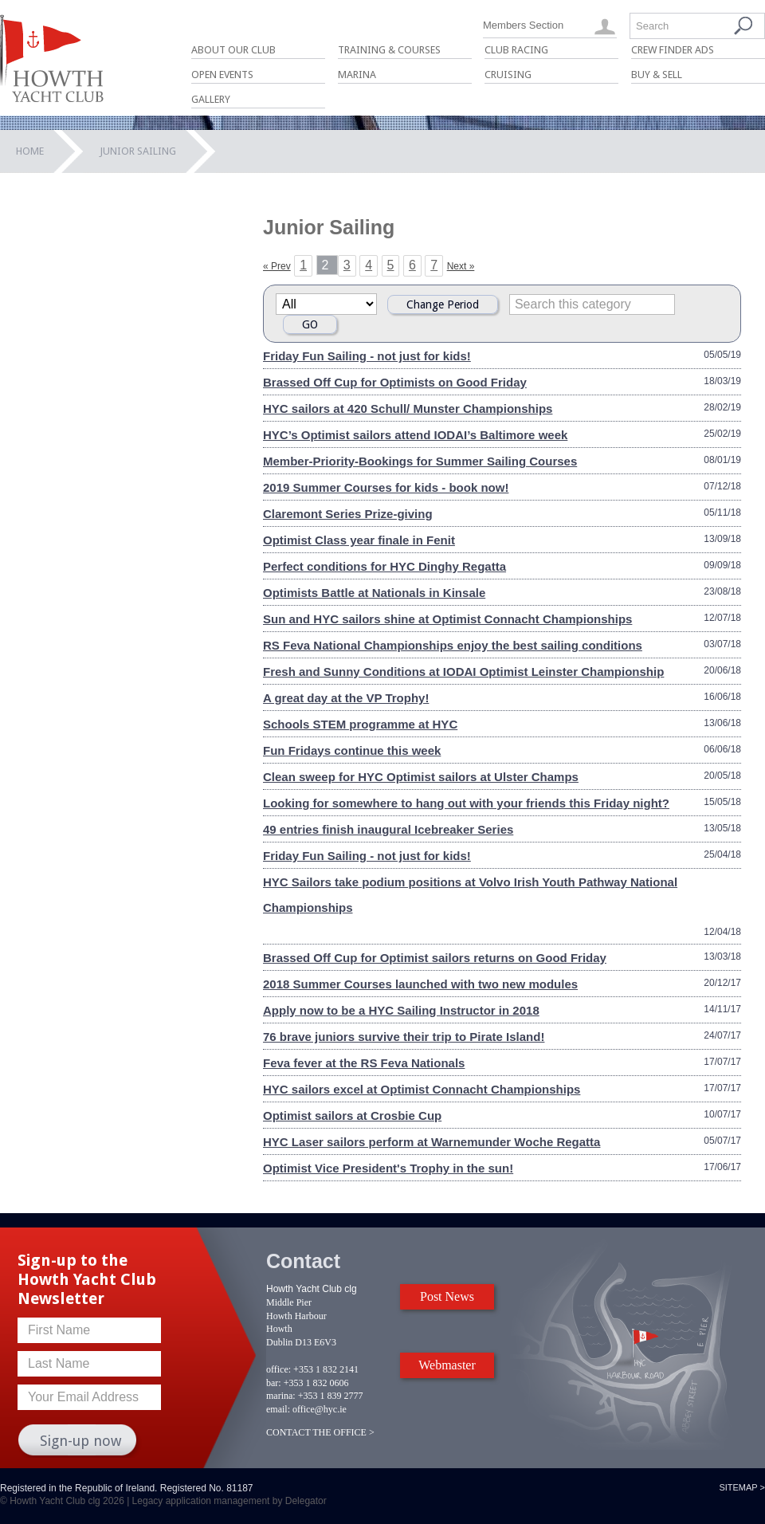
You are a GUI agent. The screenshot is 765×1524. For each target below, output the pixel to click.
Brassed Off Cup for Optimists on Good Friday (395, 382)
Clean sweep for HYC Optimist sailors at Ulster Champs (421, 777)
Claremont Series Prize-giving (348, 513)
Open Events (222, 75)
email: (278, 1409)
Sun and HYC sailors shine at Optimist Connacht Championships (447, 619)
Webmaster (447, 1365)
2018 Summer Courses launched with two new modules (420, 984)
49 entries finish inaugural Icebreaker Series (388, 829)
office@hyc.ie (319, 1409)
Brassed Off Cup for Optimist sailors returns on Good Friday (434, 957)
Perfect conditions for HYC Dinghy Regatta (384, 566)
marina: (281, 1395)
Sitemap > (742, 1487)
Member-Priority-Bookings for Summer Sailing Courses (420, 461)
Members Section (523, 25)
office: (278, 1369)
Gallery (210, 99)
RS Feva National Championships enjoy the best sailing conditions (452, 645)
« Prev (277, 266)
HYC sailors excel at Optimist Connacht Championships (421, 1089)
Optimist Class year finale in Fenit (359, 540)
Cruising (508, 75)
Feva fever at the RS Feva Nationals (364, 1063)
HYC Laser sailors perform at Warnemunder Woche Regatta (431, 1142)
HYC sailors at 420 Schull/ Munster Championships (407, 408)
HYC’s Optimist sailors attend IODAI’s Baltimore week (415, 435)
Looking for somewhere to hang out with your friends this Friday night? (466, 803)
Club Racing (516, 50)
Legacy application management (201, 1500)
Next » (461, 266)
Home (30, 151)
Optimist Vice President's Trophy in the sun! (388, 1168)
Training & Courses (389, 50)
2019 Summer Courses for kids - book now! (385, 487)
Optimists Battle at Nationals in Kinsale (374, 592)
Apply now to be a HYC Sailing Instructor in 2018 (401, 1010)
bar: (273, 1382)
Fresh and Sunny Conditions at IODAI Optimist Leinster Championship (463, 671)
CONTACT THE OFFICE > (320, 1432)
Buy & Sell (656, 75)
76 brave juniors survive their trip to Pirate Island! (403, 1036)
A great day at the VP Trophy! (346, 698)
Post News (447, 1296)
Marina (357, 75)
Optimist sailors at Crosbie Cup (352, 1115)
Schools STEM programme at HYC (360, 724)
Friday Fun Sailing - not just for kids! (367, 356)
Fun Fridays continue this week (352, 750)
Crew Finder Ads (672, 50)
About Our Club (233, 50)
